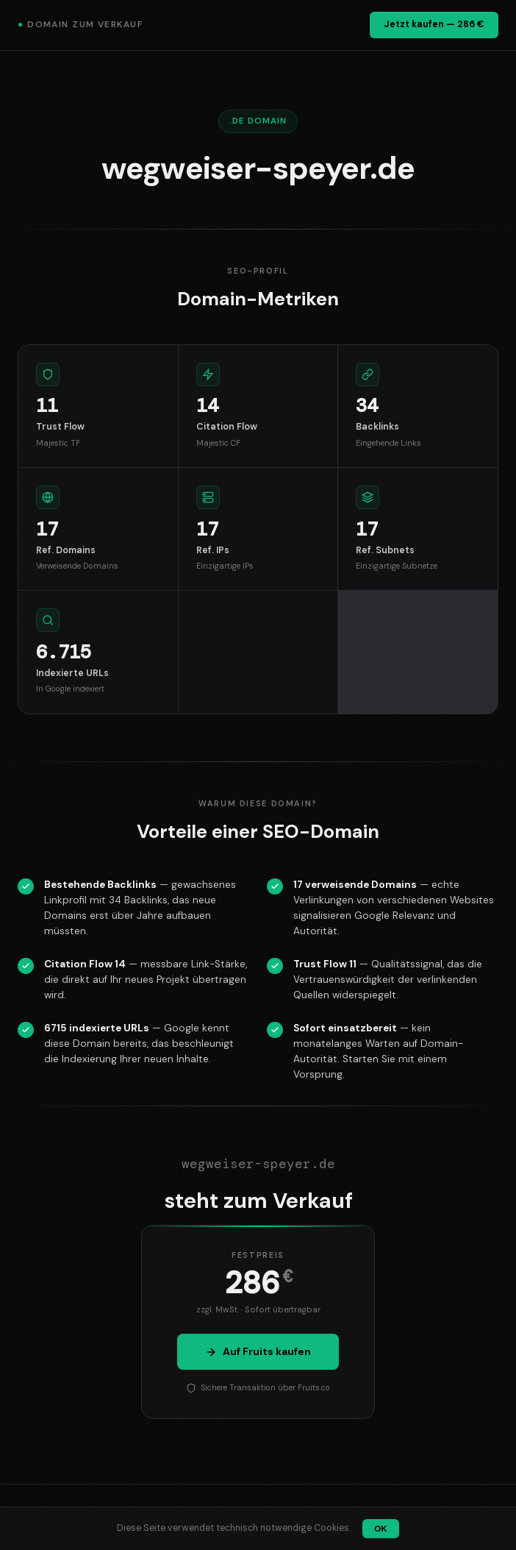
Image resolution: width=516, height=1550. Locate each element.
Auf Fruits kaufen (258, 1351)
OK (380, 1528)
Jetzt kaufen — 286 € (434, 24)
